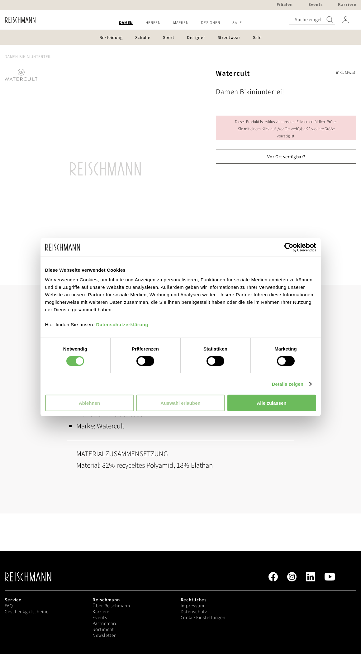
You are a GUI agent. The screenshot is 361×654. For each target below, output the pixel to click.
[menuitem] (126, 23)
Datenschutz (194, 612)
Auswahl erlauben (180, 403)
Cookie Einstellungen (203, 617)
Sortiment (103, 629)
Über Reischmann (111, 606)
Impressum (192, 606)
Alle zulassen (271, 403)
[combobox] (312, 20)
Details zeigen (287, 383)
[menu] (180, 23)
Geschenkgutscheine (27, 612)
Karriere (101, 612)
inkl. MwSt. (346, 72)
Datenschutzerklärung (122, 324)
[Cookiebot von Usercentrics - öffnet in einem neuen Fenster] (289, 247)
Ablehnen (89, 403)
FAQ (9, 606)
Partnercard (105, 623)
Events (100, 617)
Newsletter (104, 635)
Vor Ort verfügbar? (286, 157)
